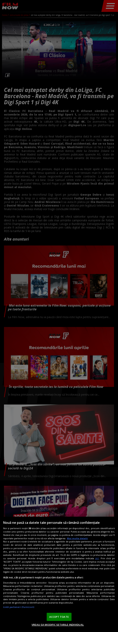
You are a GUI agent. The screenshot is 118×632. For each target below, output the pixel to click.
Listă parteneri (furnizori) (18, 606)
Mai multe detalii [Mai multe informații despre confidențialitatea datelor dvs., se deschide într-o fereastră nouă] (77, 538)
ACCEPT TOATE (59, 617)
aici (97, 558)
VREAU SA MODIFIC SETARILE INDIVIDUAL (58, 624)
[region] (59, 574)
